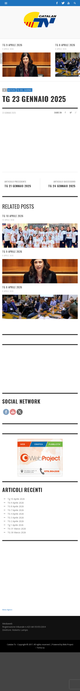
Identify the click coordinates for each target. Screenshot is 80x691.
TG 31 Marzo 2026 (17, 528)
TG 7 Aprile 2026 (16, 510)
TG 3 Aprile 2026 (16, 517)
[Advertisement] (25, 369)
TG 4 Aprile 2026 (16, 513)
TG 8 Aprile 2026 (65, 45)
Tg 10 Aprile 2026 (12, 216)
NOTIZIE (11, 90)
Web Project (68, 644)
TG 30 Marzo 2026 (17, 532)
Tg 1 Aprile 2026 (15, 525)
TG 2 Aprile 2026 (16, 521)
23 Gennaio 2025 (9, 112)
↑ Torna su (40, 647)
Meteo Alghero (7, 610)
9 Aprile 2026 (8, 49)
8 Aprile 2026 (61, 49)
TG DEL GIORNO (24, 90)
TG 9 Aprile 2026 (12, 45)
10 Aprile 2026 (8, 220)
